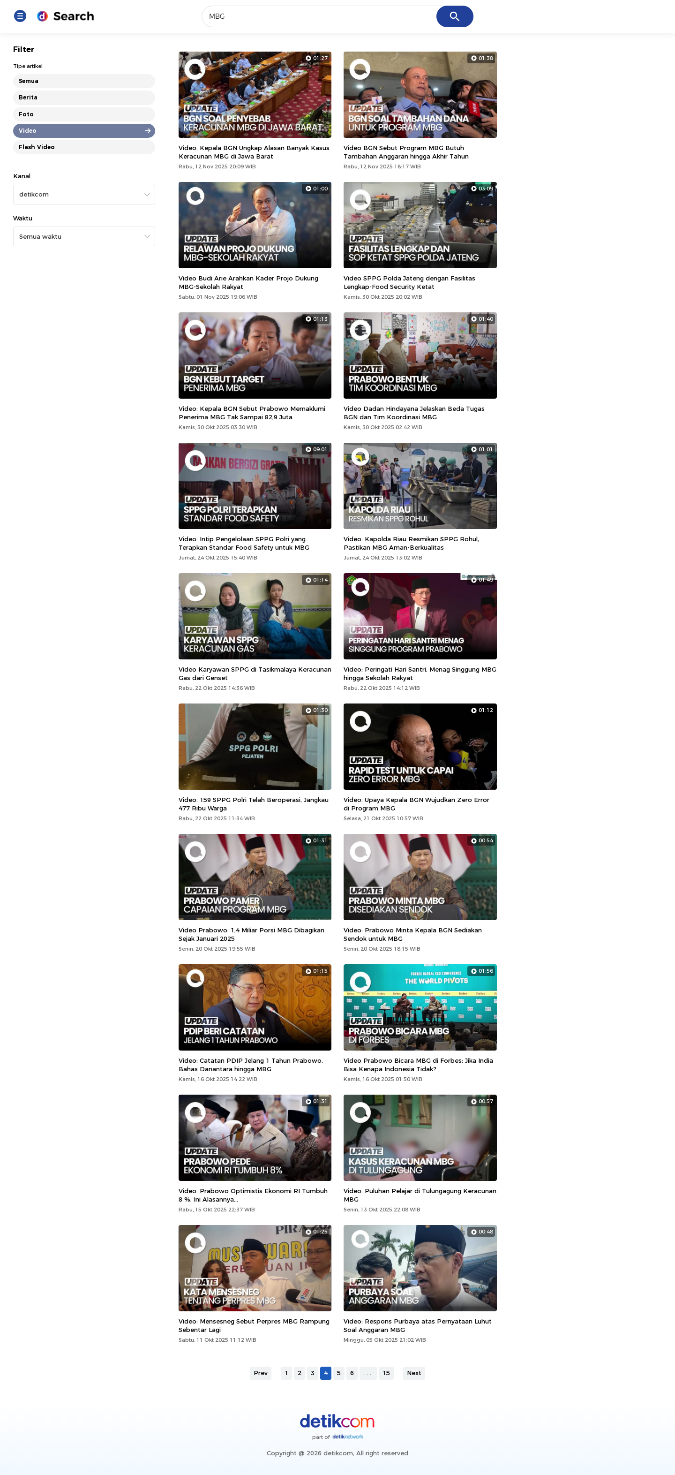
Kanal (21, 176)
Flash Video (37, 147)
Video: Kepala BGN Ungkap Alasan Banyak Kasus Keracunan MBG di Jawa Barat (254, 152)
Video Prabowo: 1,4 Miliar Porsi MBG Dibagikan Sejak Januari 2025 (251, 934)
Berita (28, 97)
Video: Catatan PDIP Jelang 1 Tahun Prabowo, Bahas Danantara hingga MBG (251, 1065)
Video (28, 130)
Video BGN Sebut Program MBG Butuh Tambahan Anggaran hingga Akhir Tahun (406, 152)
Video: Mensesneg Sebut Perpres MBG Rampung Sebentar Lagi (254, 1325)
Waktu (22, 218)
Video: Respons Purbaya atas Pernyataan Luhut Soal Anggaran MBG (418, 1325)
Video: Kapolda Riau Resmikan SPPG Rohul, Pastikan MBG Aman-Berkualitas (411, 543)
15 (386, 1373)
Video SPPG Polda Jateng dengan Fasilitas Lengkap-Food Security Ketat (409, 282)
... (368, 1373)
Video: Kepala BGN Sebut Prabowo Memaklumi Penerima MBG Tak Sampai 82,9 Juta (252, 413)
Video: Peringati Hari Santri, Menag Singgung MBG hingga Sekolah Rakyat (420, 673)
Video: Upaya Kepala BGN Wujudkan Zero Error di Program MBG (416, 804)
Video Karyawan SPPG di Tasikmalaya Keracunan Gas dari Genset (255, 673)
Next (414, 1373)
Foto (26, 114)
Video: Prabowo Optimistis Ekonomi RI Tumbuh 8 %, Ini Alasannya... (253, 1195)
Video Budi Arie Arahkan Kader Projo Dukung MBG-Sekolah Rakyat (248, 282)
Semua (28, 80)
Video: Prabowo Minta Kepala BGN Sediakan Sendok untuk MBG (413, 934)
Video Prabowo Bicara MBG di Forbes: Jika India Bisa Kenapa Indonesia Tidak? (418, 1065)
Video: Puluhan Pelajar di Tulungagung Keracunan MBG (420, 1195)
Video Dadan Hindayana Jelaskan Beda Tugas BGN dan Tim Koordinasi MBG (414, 413)
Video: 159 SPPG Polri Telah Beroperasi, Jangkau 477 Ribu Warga (254, 804)
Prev (261, 1373)
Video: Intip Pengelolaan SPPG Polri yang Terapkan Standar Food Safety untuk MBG (244, 543)
